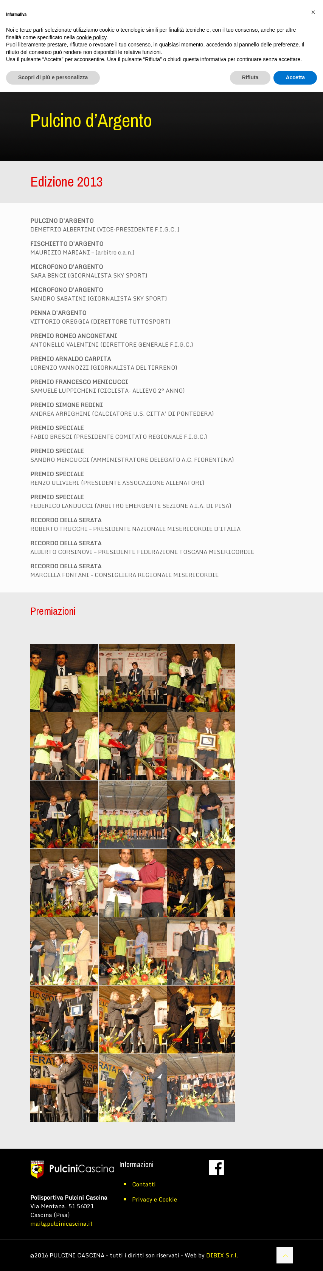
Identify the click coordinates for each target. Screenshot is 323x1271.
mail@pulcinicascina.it (61, 1223)
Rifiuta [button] (250, 77)
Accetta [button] (295, 77)
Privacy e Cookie (154, 1199)
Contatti (144, 1184)
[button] (313, 12)
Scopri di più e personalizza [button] (53, 77)
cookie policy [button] (91, 37)
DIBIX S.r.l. (222, 1255)
